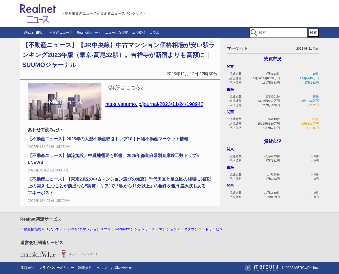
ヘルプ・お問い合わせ (114, 268)
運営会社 (27, 268)
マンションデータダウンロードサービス (191, 229)
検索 (313, 32)
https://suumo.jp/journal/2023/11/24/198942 (154, 104)
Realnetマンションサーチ (135, 229)
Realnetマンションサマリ (90, 229)
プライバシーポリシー (56, 268)
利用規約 (85, 268)
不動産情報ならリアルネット (43, 229)
